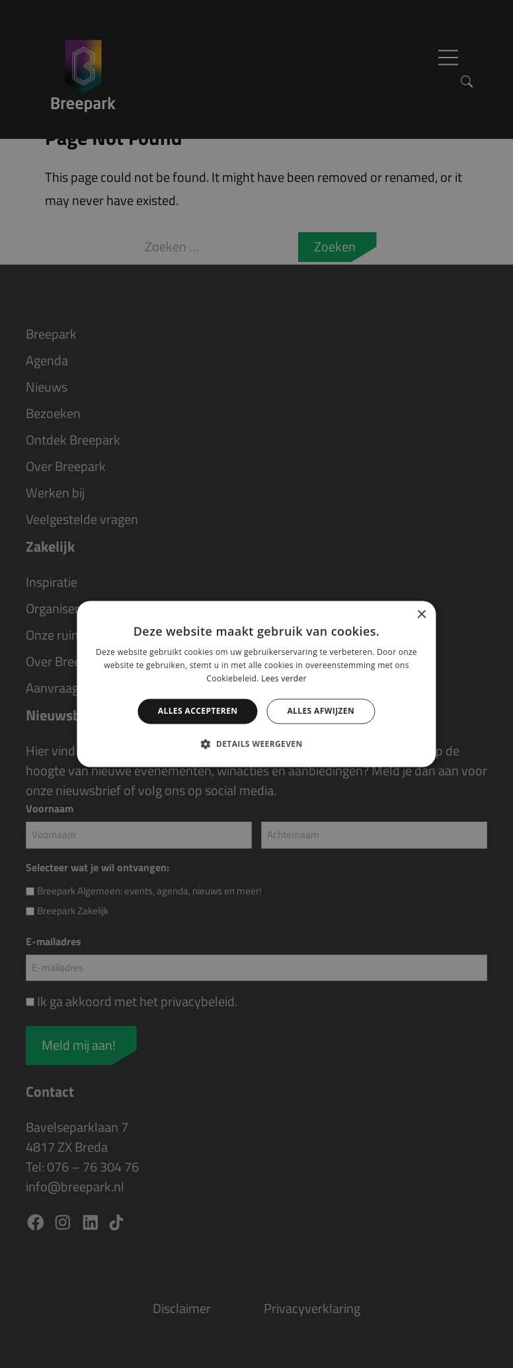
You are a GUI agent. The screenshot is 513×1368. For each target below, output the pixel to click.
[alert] (256, 684)
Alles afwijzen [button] (320, 710)
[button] (256, 744)
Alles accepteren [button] (198, 710)
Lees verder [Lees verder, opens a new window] (284, 678)
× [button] (421, 615)
